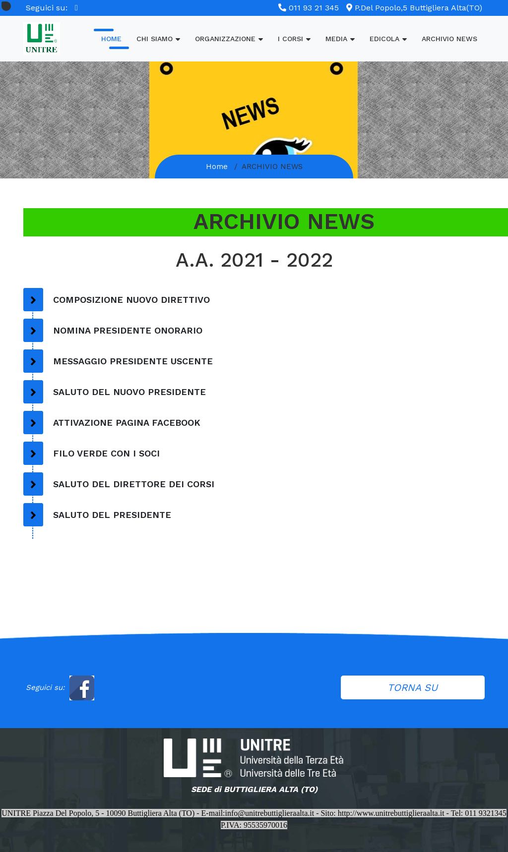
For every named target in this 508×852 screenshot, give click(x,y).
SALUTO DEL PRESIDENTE (112, 515)
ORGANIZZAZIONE (229, 38)
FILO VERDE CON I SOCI (106, 453)
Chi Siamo (158, 38)
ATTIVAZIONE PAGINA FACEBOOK (126, 422)
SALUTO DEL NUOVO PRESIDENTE (129, 392)
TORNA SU (412, 687)
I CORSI (294, 38)
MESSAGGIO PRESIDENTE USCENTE (133, 361)
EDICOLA (388, 38)
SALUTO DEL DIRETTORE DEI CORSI (133, 484)
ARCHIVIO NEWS (449, 39)
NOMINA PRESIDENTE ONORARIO (127, 330)
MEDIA (340, 38)
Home (111, 39)
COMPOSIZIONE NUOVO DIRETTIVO (131, 299)
